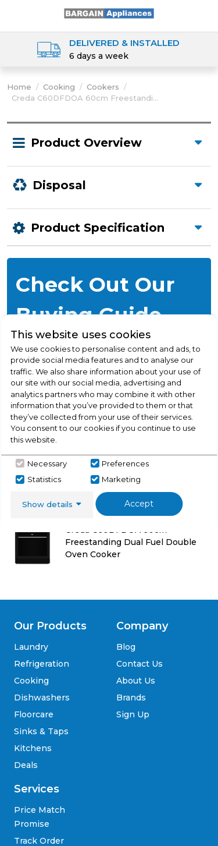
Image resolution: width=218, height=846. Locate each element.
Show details (47, 504)
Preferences (125, 463)
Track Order (39, 841)
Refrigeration (41, 664)
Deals (26, 765)
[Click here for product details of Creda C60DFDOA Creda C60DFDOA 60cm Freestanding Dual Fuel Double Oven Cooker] (109, 536)
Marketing (121, 479)
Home (19, 86)
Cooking (59, 86)
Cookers (103, 86)
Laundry (31, 647)
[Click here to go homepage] (109, 12)
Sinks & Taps (41, 731)
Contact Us (139, 664)
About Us (135, 680)
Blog (125, 647)
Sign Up (132, 714)
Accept (138, 503)
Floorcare (33, 714)
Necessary (47, 463)
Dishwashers (42, 697)
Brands (131, 697)
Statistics (44, 479)
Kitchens (33, 748)
